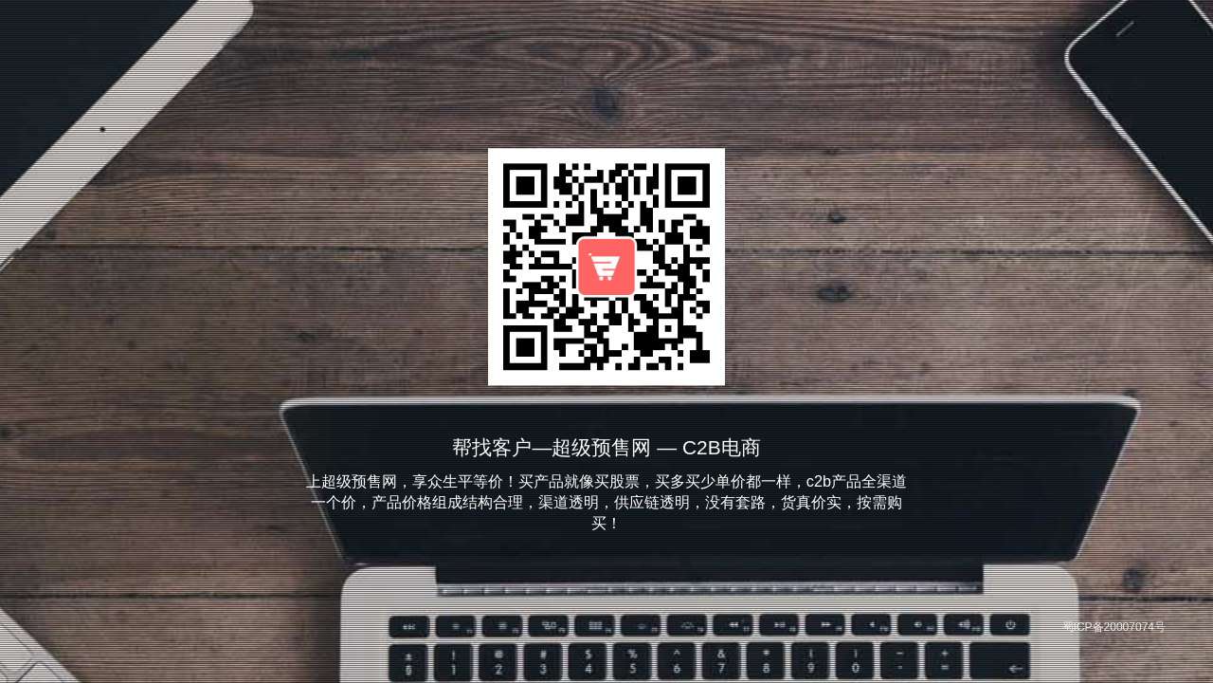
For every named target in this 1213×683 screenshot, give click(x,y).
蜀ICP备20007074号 (1114, 627)
